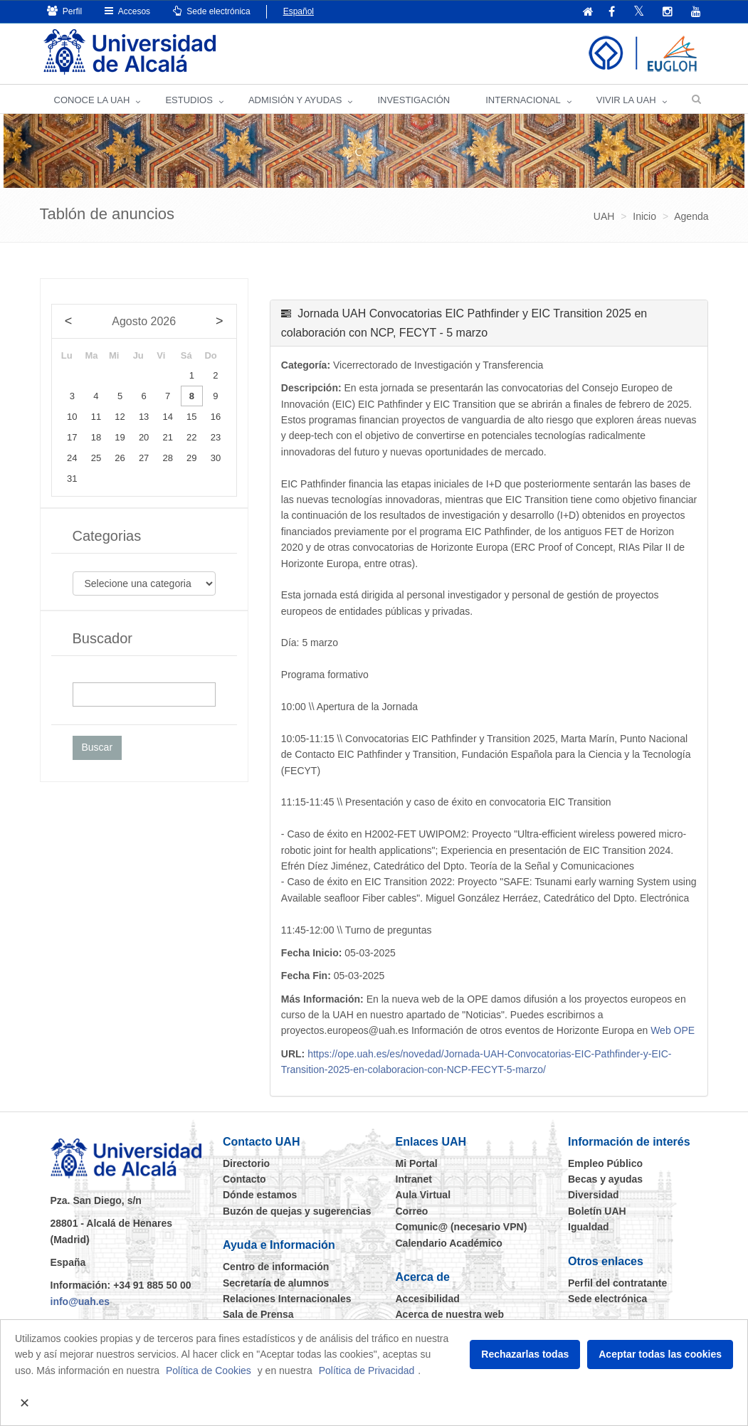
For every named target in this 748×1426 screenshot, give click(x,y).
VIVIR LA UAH (626, 100)
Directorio (246, 1163)
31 (72, 478)
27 (144, 458)
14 (168, 416)
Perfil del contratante (617, 1283)
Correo (412, 1211)
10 (72, 416)
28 (168, 458)
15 (191, 416)
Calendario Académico (449, 1243)
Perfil (65, 11)
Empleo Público (605, 1163)
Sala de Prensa (258, 1314)
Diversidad (593, 1194)
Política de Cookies (208, 1370)
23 (216, 437)
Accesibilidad (428, 1298)
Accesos (127, 11)
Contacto (244, 1179)
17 (72, 437)
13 (144, 416)
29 (191, 458)
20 (144, 437)
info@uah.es (80, 1301)
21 (168, 437)
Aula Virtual (423, 1194)
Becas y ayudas (605, 1179)
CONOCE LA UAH (92, 100)
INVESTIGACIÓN (413, 100)
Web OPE (672, 1030)
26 (120, 458)
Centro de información (276, 1266)
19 (120, 437)
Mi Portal (417, 1163)
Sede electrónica (212, 11)
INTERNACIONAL (522, 100)
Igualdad (588, 1226)
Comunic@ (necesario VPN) (461, 1226)
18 (96, 437)
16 (216, 416)
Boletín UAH (597, 1211)
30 (216, 458)
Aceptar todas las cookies (660, 1354)
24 (72, 458)
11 (96, 416)
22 (191, 437)
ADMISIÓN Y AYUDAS (295, 100)
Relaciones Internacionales (287, 1298)
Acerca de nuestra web (450, 1314)
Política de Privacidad (367, 1370)
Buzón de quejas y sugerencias (297, 1211)
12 (120, 416)
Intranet (414, 1179)
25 (96, 458)
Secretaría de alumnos (276, 1283)
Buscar (97, 747)
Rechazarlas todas (525, 1354)
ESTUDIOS (188, 100)
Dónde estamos (260, 1194)
